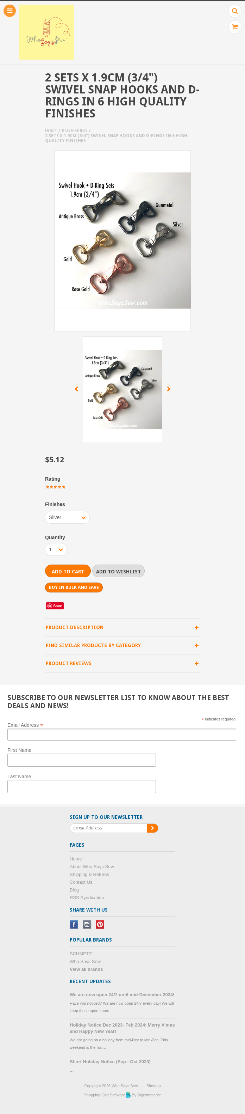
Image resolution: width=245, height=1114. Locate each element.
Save (57, 606)
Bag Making (74, 130)
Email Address (25, 725)
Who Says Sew (85, 961)
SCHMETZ (81, 953)
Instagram (87, 924)
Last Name (19, 776)
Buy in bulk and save (74, 587)
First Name (19, 750)
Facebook (74, 924)
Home (51, 130)
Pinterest (100, 924)
